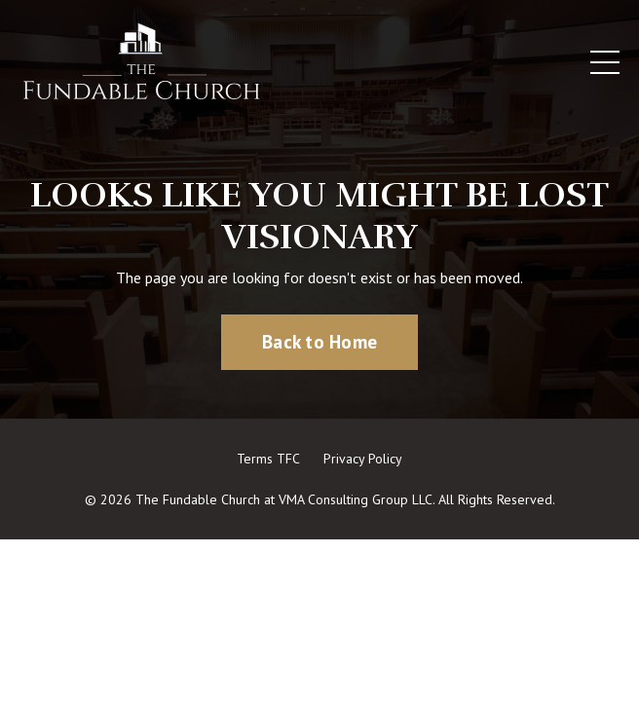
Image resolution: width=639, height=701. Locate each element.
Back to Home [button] (319, 341)
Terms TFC (268, 458)
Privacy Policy (362, 458)
